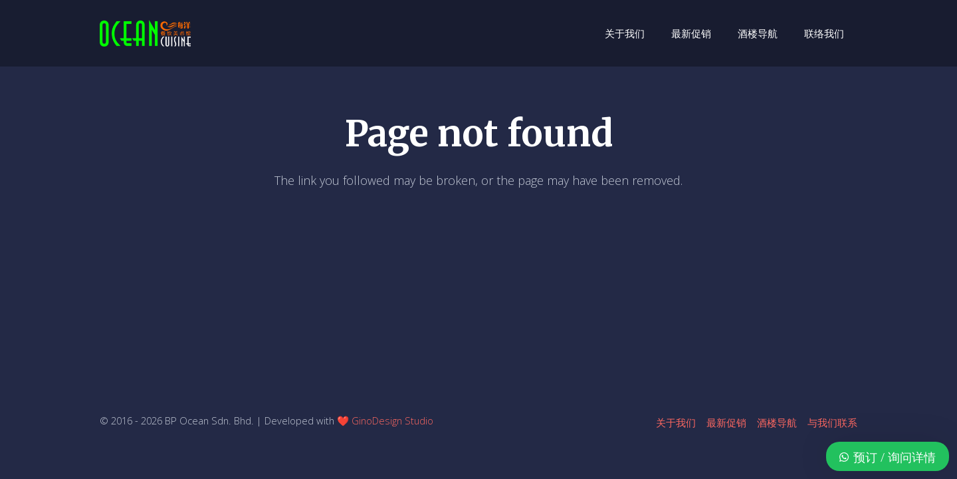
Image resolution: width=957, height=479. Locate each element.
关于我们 (676, 422)
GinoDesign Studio (392, 420)
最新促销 (726, 422)
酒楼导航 (777, 422)
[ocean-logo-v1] (145, 33)
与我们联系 (832, 422)
